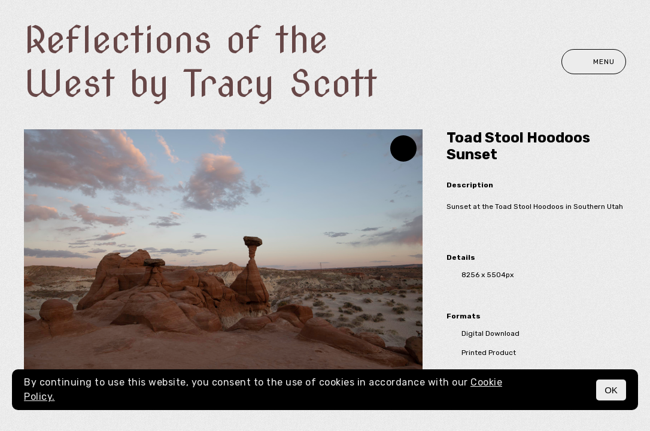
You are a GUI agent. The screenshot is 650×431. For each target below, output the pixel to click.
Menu (594, 61)
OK (611, 390)
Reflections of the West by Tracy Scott (200, 61)
